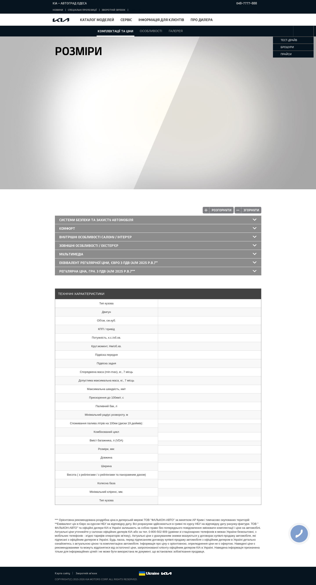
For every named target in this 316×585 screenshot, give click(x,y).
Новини (58, 9)
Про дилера (202, 20)
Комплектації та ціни (115, 31)
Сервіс (126, 20)
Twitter (111, 573)
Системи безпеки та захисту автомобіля (96, 220)
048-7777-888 (246, 3)
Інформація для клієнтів (161, 20)
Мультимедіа (71, 254)
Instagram (129, 573)
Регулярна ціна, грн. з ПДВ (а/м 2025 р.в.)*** (97, 271)
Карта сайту (62, 573)
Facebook (105, 573)
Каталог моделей (97, 20)
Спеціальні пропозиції (82, 9)
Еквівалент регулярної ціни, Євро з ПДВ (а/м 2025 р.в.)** (108, 263)
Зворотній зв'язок (113, 9)
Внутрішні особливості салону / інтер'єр (95, 237)
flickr (135, 573)
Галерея (176, 31)
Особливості (151, 31)
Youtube (123, 573)
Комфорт (67, 228)
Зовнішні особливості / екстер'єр (88, 245)
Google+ (117, 573)
